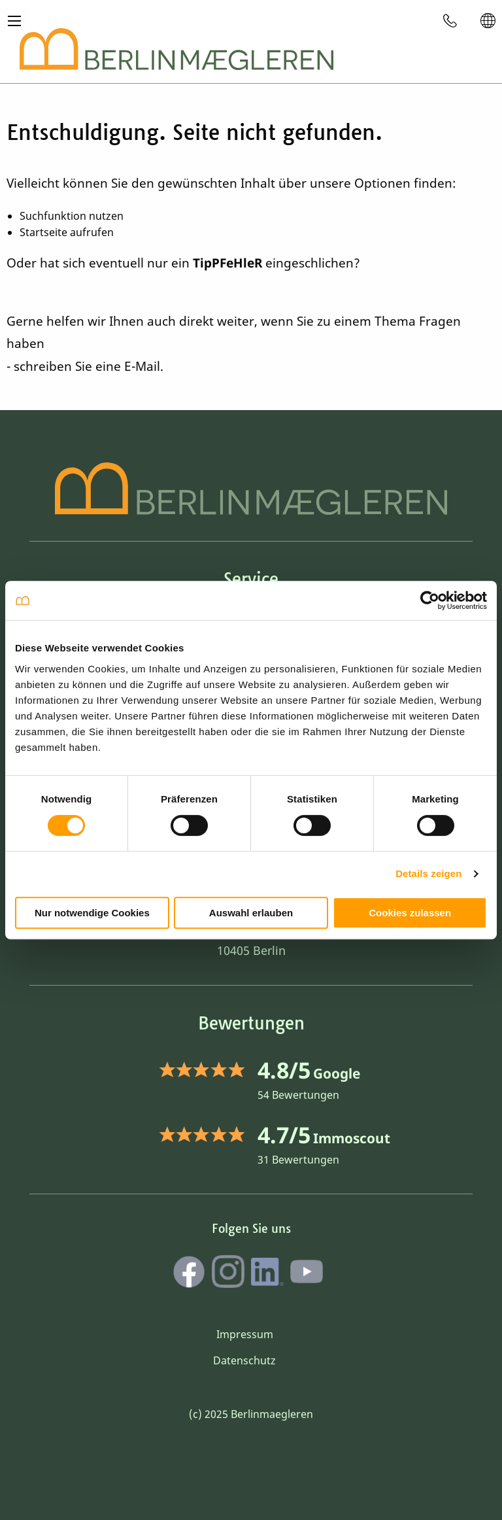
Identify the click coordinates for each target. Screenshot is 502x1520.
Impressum (244, 1334)
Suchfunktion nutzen (72, 216)
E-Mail (142, 366)
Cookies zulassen (410, 912)
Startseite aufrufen (67, 232)
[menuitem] (450, 20)
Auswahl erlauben (251, 912)
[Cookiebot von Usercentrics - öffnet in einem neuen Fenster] (430, 600)
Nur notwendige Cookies (92, 912)
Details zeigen (428, 873)
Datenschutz (244, 1360)
